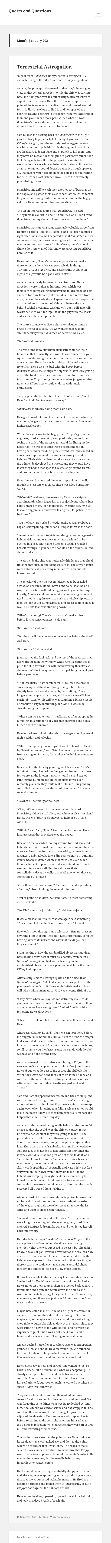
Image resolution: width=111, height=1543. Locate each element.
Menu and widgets (98, 16)
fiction (45, 1516)
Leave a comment (61, 1516)
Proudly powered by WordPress (32, 1537)
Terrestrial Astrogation (44, 67)
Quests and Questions (30, 10)
